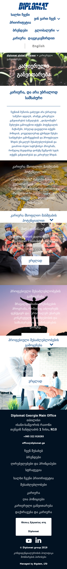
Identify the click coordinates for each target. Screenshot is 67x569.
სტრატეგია (33, 470)
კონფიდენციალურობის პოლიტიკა (33, 553)
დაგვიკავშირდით (41, 38)
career (32, 55)
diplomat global (16, 55)
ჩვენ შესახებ (33, 450)
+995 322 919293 (33, 436)
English (38, 46)
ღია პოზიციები (33, 499)
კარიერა (19, 38)
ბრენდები (20, 30)
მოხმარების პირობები (33, 557)
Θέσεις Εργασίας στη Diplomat (33, 526)
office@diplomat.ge (33, 443)
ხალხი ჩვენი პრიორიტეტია (33, 478)
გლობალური (47, 30)
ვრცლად (35, 260)
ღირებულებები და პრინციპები (33, 463)
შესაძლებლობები (33, 484)
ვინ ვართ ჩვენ (47, 18)
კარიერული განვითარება (33, 505)
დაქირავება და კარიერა (33, 512)
